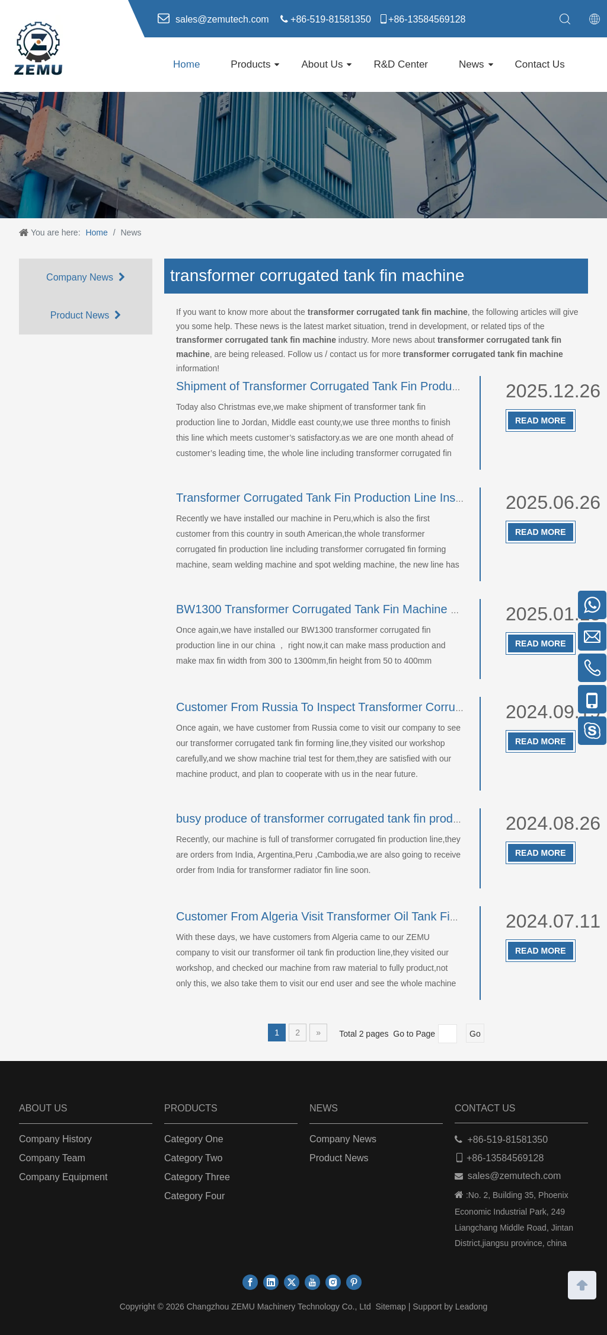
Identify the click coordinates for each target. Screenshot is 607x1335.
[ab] (303, 155)
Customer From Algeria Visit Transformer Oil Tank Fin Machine (340, 916)
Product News (85, 315)
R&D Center (400, 64)
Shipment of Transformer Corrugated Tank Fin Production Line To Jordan (367, 386)
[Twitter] (291, 1282)
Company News (85, 277)
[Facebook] (250, 1282)
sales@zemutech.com (514, 1176)
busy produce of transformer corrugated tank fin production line (341, 818)
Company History (55, 1139)
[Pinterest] (354, 1282)
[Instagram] (333, 1282)
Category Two (193, 1158)
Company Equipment (63, 1177)
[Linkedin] (271, 1282)
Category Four (194, 1196)
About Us (322, 64)
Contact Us (540, 64)
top (582, 1284)
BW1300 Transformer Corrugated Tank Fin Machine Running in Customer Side (382, 609)
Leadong (471, 1306)
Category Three (197, 1177)
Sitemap (390, 1306)
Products (250, 64)
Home (186, 64)
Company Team (52, 1158)
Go (475, 1033)
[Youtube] (312, 1282)
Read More (540, 420)
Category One (193, 1139)
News (471, 64)
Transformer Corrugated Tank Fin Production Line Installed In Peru (350, 497)
